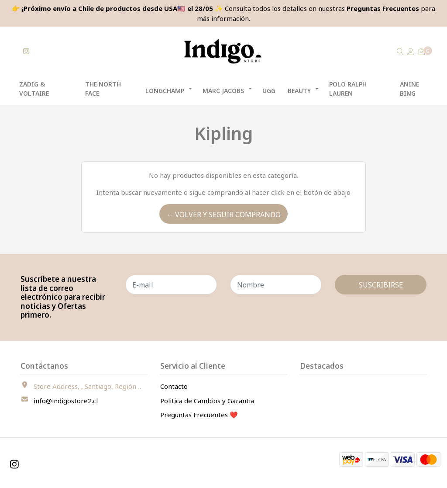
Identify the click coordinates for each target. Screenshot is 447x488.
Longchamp (164, 91)
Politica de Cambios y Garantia (207, 400)
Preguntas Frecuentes (383, 8)
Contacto (174, 386)
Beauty (299, 91)
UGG (268, 91)
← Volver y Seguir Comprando (223, 214)
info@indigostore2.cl (66, 400)
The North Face (103, 88)
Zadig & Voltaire (34, 88)
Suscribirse (381, 285)
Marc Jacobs (223, 91)
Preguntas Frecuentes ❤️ (199, 414)
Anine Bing (409, 88)
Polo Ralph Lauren (348, 88)
